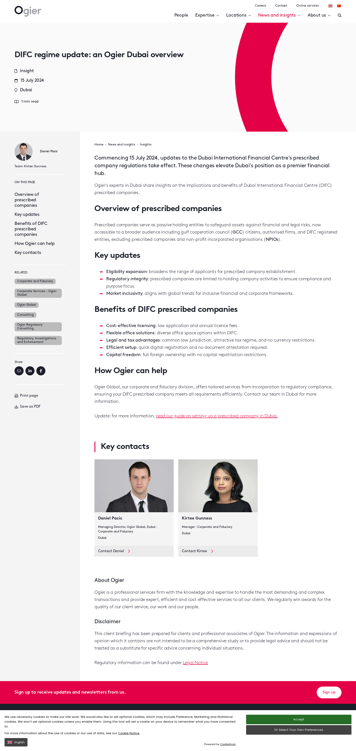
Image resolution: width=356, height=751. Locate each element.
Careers (260, 5)
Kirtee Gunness (35, 166)
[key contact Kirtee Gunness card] (217, 502)
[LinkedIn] (30, 370)
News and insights (279, 15)
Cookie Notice (128, 733)
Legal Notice (195, 663)
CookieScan (228, 744)
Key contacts (28, 253)
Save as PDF (27, 406)
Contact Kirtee (197, 551)
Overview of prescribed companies (27, 200)
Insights (145, 144)
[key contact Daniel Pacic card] (134, 502)
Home (98, 144)
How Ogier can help (35, 243)
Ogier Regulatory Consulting (29, 326)
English (16, 742)
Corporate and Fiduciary (35, 281)
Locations (238, 15)
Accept (298, 719)
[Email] (19, 370)
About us (319, 15)
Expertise (207, 15)
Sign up (329, 692)
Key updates (27, 214)
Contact (281, 5)
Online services (307, 5)
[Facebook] (40, 370)
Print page (26, 395)
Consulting (25, 315)
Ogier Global (26, 305)
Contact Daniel (114, 551)
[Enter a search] (339, 15)
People (181, 15)
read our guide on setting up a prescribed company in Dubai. (217, 416)
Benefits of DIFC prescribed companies (31, 229)
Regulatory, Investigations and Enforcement (36, 340)
